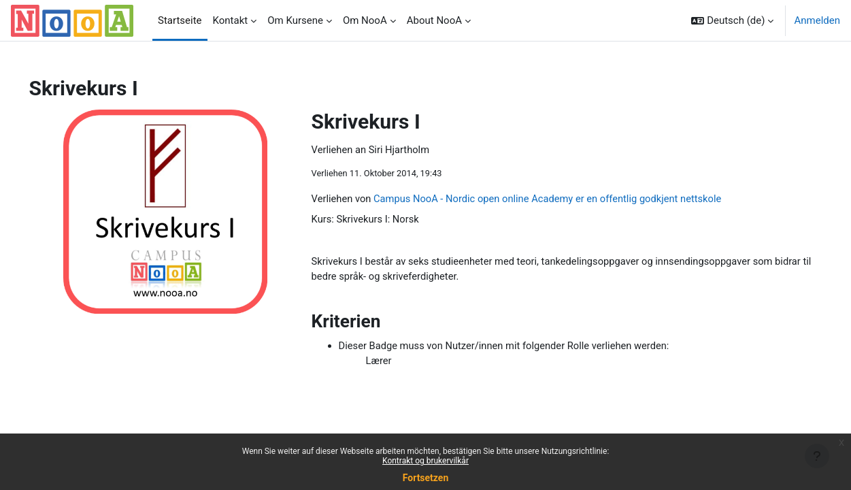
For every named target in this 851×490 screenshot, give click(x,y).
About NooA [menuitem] (434, 20)
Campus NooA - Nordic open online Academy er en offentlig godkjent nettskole (572, 199)
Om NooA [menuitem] (365, 20)
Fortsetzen (426, 477)
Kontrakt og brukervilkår (425, 461)
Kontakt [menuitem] (230, 20)
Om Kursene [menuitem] (295, 20)
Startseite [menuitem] (180, 20)
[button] (732, 20)
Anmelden (817, 20)
